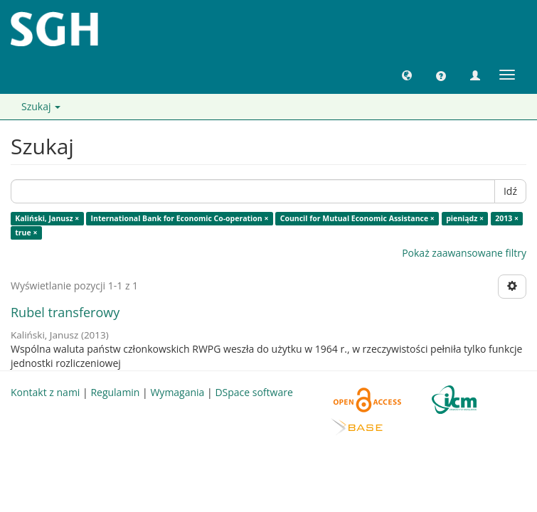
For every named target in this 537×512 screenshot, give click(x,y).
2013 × (507, 218)
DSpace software (253, 392)
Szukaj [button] (40, 106)
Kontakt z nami (45, 392)
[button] (407, 75)
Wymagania (177, 392)
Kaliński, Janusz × (47, 218)
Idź (510, 191)
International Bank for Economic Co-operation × (180, 218)
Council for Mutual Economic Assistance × (357, 218)
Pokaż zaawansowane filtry (464, 253)
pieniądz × (465, 218)
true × (26, 233)
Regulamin (114, 392)
